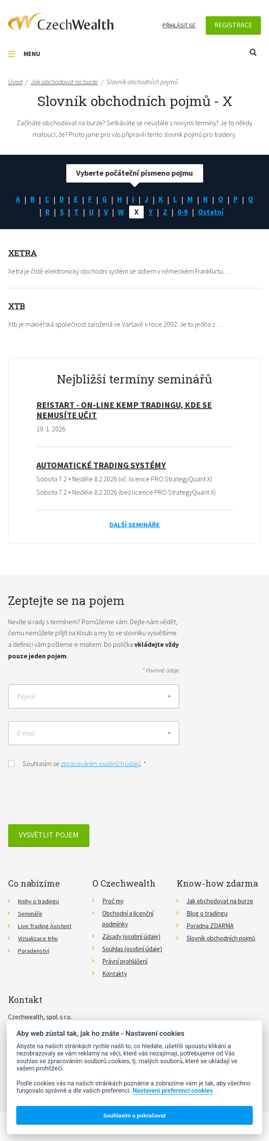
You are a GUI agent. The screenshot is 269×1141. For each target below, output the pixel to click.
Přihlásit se (179, 25)
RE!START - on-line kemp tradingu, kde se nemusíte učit (124, 410)
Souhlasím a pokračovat (134, 1115)
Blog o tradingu (207, 914)
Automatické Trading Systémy (101, 465)
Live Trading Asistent (46, 926)
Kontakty (114, 974)
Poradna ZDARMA (210, 926)
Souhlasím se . (77, 763)
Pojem (26, 697)
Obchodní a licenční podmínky (128, 919)
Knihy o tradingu (40, 901)
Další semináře (134, 525)
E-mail (26, 733)
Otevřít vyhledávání (253, 52)
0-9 (183, 213)
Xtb (17, 306)
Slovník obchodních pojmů (220, 939)
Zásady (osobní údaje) (131, 937)
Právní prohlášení (125, 962)
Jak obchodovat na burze (219, 901)
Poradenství (34, 951)
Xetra (23, 253)
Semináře (30, 914)
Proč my (113, 901)
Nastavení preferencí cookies (173, 1090)
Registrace (233, 25)
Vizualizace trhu (39, 939)
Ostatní (212, 213)
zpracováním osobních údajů (101, 764)
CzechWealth (60, 21)
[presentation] (73, 799)
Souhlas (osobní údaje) (132, 950)
